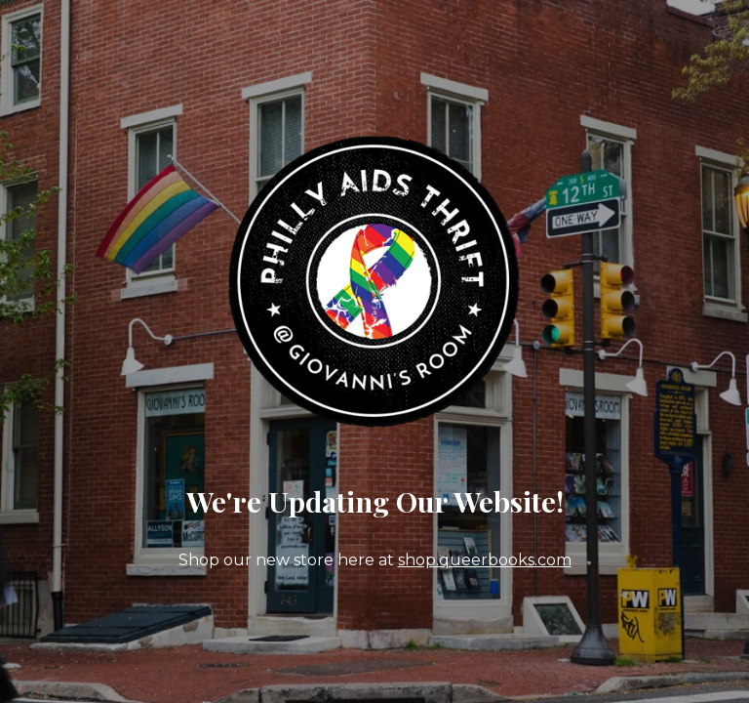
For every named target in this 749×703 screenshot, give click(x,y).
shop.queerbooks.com (485, 560)
